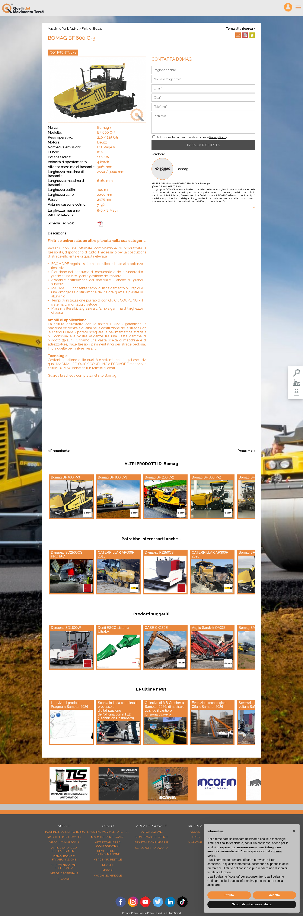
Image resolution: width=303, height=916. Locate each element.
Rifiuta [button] (229, 895)
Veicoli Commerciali (64, 842)
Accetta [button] (274, 895)
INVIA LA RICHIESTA (203, 145)
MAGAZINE (195, 842)
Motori (107, 870)
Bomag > (104, 128)
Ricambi (64, 878)
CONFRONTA (63, 52)
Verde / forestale (64, 873)
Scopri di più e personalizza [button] (251, 904)
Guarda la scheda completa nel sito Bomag (82, 375)
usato (195, 837)
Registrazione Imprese (151, 842)
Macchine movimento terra (64, 831)
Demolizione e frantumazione (64, 858)
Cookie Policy (146, 913)
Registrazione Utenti (151, 837)
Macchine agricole (108, 875)
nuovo (195, 831)
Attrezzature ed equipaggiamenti (64, 849)
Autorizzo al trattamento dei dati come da (191, 137)
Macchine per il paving (63, 28)
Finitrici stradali (92, 28)
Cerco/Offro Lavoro (151, 847)
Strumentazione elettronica (64, 866)
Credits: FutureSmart (168, 913)
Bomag (182, 169)
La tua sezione (151, 831)
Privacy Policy (218, 137)
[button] (294, 831)
